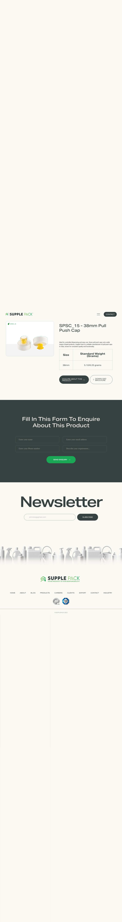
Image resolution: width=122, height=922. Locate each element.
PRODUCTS (45, 593)
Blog (33, 593)
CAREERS (58, 593)
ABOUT (23, 593)
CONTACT (95, 593)
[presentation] (40, 526)
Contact (110, 314)
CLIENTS (70, 593)
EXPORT (82, 593)
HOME (12, 593)
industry (108, 593)
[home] (19, 314)
